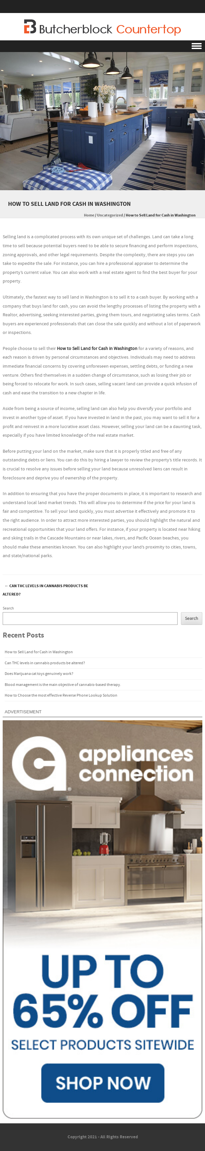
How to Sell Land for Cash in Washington (97, 349)
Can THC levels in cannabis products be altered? (45, 590)
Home (89, 215)
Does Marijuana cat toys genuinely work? (39, 673)
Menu (102, 46)
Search (8, 608)
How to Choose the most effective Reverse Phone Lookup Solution (61, 695)
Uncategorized (110, 215)
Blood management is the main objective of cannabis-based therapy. (63, 684)
